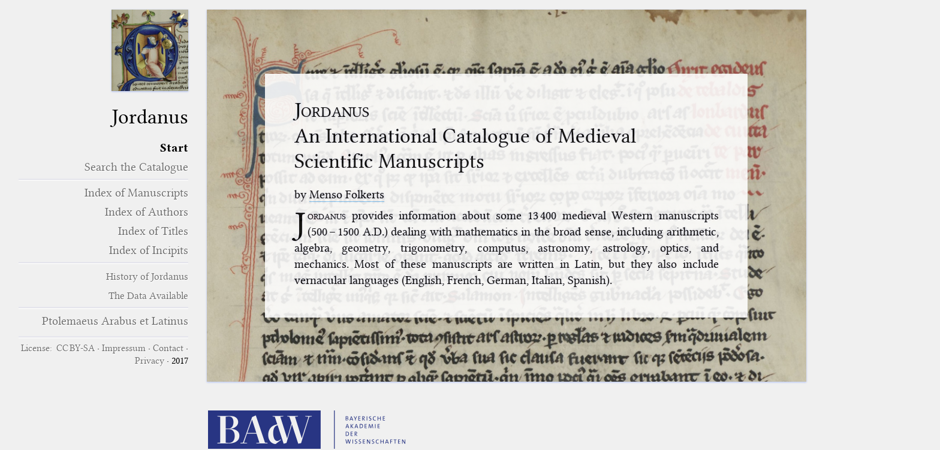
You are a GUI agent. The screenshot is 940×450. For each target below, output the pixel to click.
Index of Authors (146, 212)
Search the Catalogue (136, 167)
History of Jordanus (147, 276)
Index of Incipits (148, 250)
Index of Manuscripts (136, 193)
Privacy (149, 360)
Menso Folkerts (346, 194)
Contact (168, 348)
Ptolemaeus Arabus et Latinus (115, 321)
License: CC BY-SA (58, 348)
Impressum (124, 348)
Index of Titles (153, 231)
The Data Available (148, 295)
